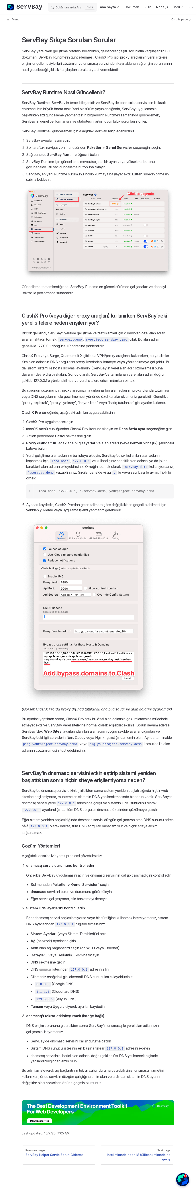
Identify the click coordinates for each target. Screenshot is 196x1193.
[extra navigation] (191, 7)
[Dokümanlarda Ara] (72, 7)
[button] (182, 1179)
